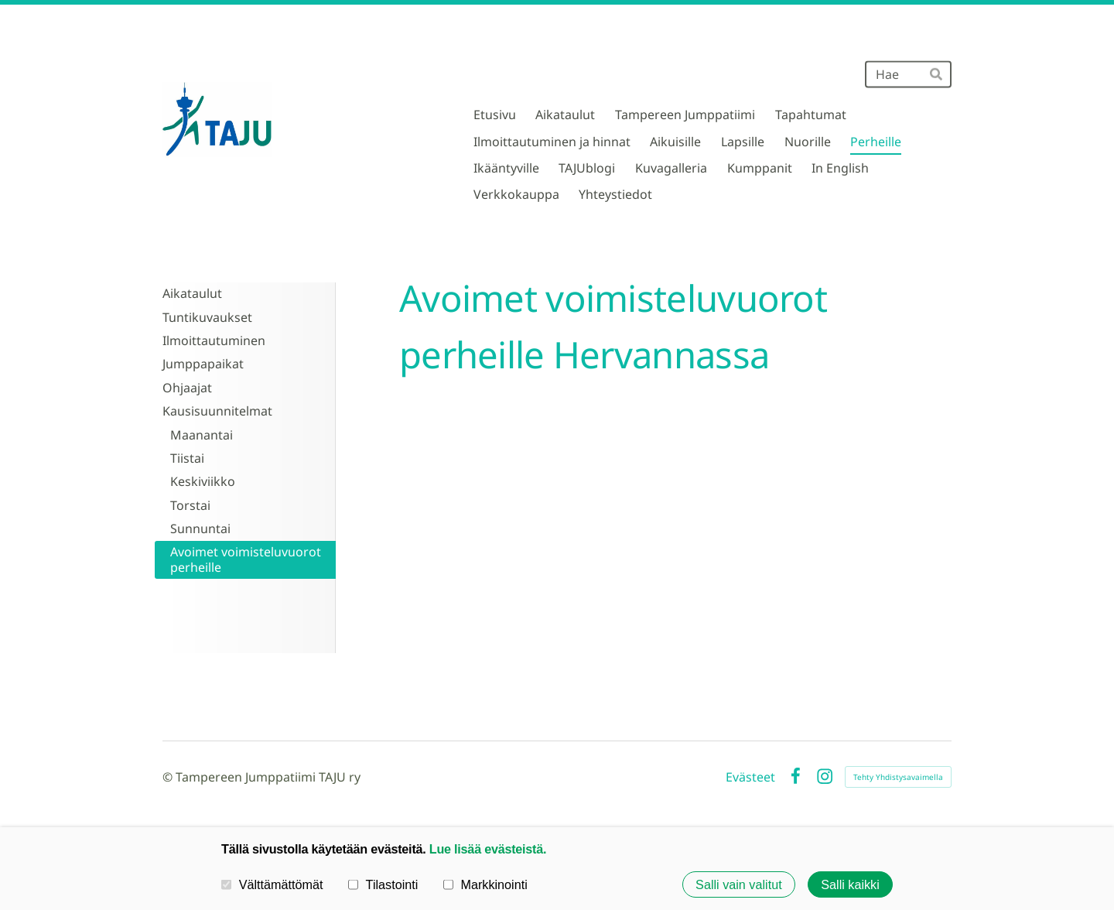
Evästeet (750, 777)
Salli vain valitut (738, 884)
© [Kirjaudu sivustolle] (169, 776)
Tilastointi (383, 884)
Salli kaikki (850, 884)
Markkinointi (485, 884)
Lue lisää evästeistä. (487, 849)
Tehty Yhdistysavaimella (898, 776)
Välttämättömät (272, 884)
